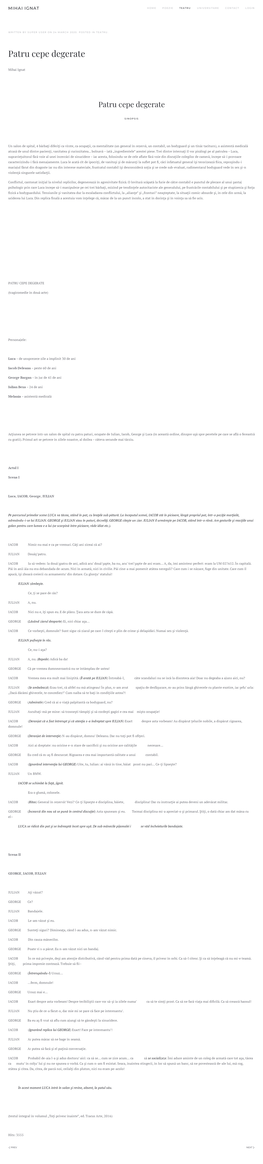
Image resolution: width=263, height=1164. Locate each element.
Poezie (167, 8)
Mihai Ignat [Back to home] (23, 8)
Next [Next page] (250, 1147)
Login (250, 8)
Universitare (208, 8)
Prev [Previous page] (13, 1147)
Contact (232, 8)
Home (151, 8)
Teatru (185, 8)
